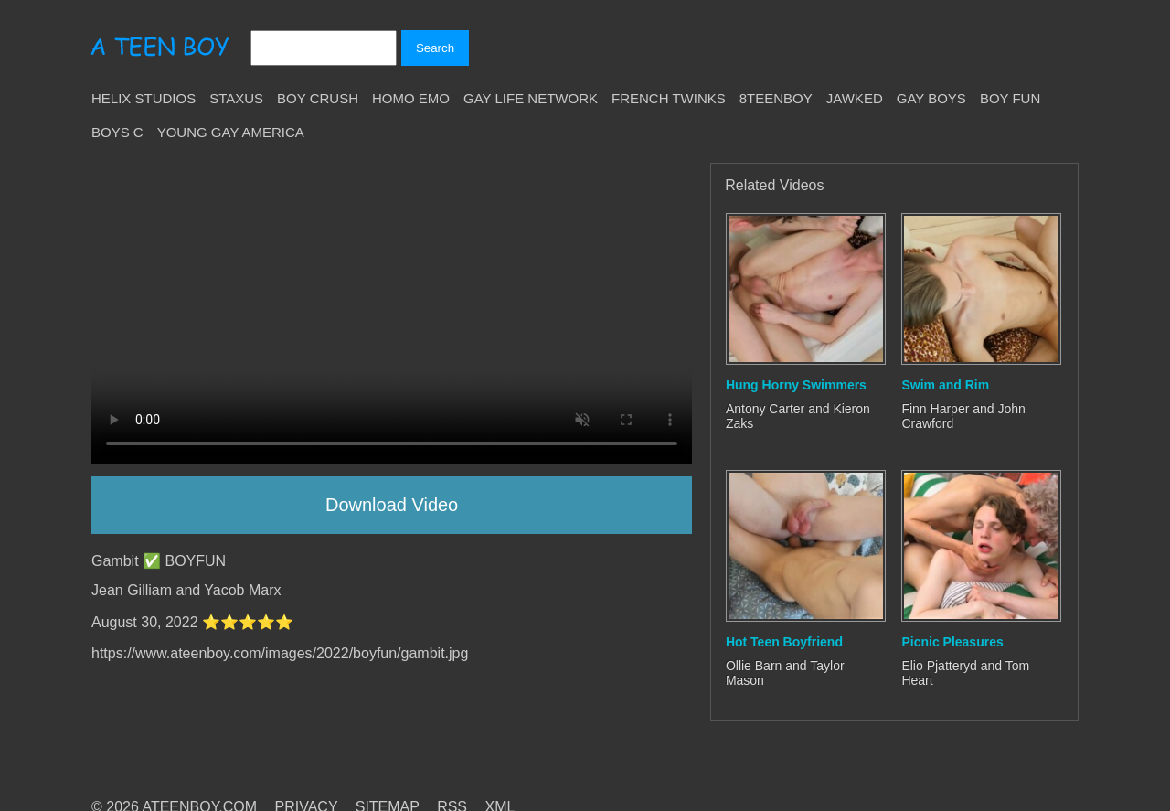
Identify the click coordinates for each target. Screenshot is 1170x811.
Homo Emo (411, 98)
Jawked (854, 98)
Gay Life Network (530, 98)
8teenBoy (776, 98)
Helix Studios (143, 98)
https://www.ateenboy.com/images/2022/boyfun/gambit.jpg (279, 653)
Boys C (117, 132)
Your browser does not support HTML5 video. (391, 313)
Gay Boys (931, 98)
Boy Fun (1010, 98)
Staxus (236, 98)
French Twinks (669, 98)
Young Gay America (230, 132)
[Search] (323, 48)
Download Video (391, 505)
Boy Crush (317, 98)
